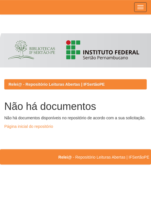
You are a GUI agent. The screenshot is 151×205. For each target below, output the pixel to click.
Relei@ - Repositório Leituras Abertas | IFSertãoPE (57, 84)
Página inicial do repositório (28, 126)
